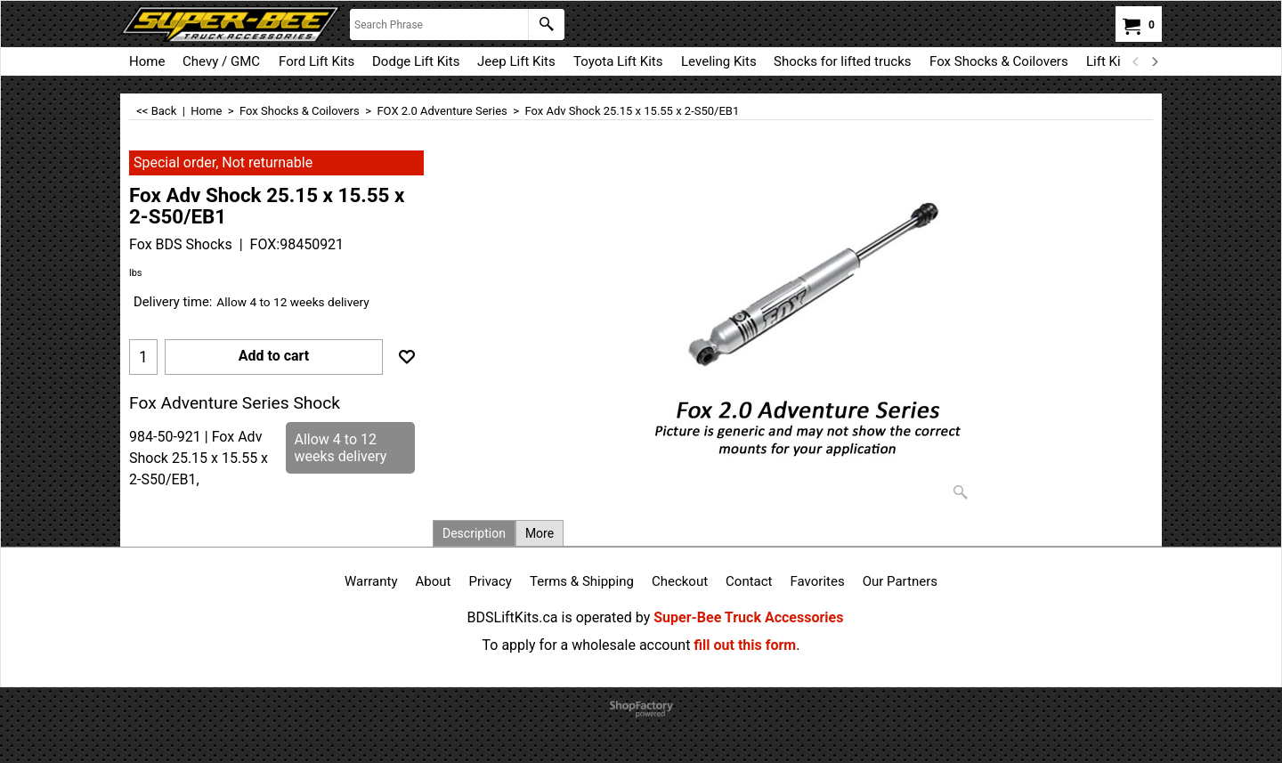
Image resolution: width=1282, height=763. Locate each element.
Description (474, 533)
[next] (1154, 61)
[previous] (1136, 61)
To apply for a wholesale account (587, 645)
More (539, 533)
